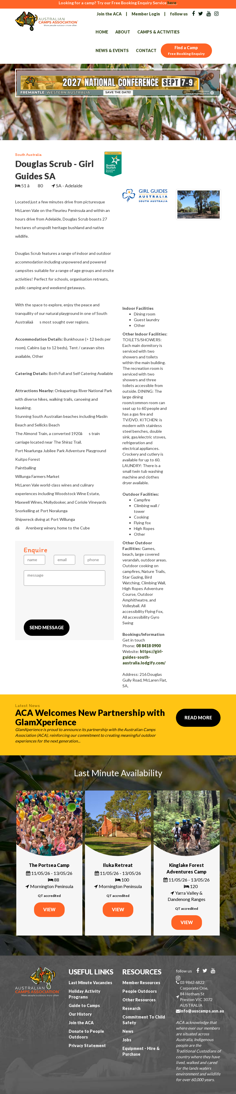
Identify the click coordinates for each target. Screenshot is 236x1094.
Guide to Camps (84, 1005)
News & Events (112, 50)
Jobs (126, 1039)
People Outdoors (139, 991)
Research (131, 1008)
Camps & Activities (158, 31)
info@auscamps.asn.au (202, 1010)
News (127, 1031)
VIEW (49, 909)
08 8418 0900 (148, 645)
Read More (198, 717)
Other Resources (139, 999)
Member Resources (141, 982)
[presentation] (67, 602)
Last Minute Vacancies (90, 982)
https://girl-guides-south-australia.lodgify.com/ (144, 657)
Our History (80, 1014)
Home (102, 31)
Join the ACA (109, 13)
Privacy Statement (87, 1045)
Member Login (146, 13)
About (122, 31)
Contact (146, 50)
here (171, 2)
